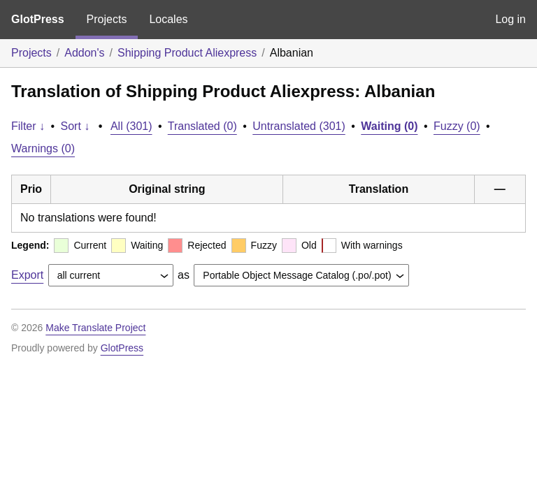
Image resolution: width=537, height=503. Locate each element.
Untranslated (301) (298, 126)
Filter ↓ (28, 126)
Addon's (84, 53)
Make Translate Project (95, 327)
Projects (107, 19)
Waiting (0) (389, 126)
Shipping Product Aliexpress (187, 53)
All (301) (131, 126)
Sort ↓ (75, 126)
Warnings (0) (43, 148)
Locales (168, 19)
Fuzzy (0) (457, 126)
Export (27, 275)
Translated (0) (202, 126)
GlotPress (37, 19)
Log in (510, 19)
